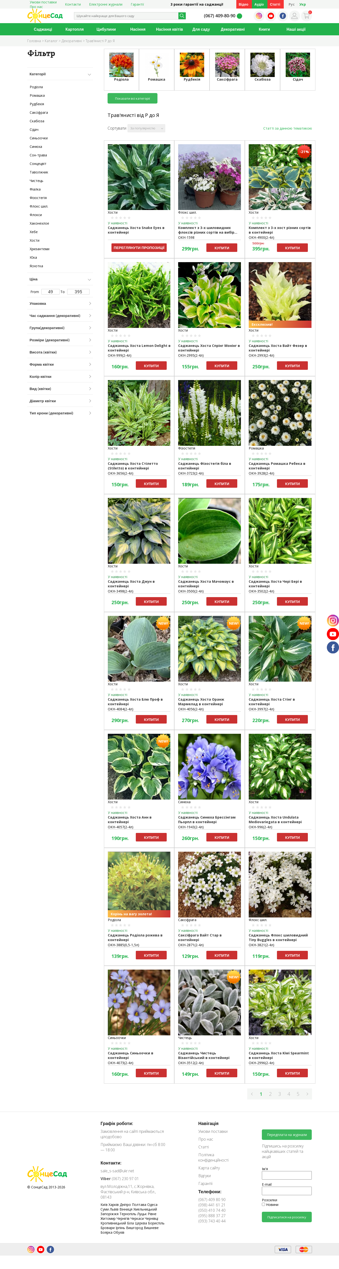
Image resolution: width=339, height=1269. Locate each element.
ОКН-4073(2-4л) (120, 1062)
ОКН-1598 (186, 237)
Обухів (118, 1232)
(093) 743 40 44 (212, 1221)
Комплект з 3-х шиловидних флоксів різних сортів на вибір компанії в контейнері (206, 230)
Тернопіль (128, 1214)
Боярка (107, 1232)
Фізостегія (38, 197)
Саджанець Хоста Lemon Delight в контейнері (139, 348)
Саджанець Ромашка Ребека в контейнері (277, 465)
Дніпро (126, 1204)
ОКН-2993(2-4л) (261, 355)
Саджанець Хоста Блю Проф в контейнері (135, 701)
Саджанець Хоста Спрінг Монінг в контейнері (209, 348)
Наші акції (296, 29)
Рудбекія (37, 104)
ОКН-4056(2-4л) (191, 709)
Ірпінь (121, 1227)
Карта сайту (209, 1168)
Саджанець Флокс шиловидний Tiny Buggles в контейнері (278, 937)
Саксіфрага (39, 112)
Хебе (34, 231)
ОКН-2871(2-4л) (191, 945)
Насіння (137, 29)
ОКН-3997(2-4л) (261, 709)
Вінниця (126, 1209)
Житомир (109, 1218)
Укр (302, 4)
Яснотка (36, 266)
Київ (105, 1204)
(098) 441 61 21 (212, 1205)
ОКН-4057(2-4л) (120, 827)
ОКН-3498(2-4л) (120, 591)
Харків (114, 1204)
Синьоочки (39, 138)
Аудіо (259, 4)
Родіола (36, 87)
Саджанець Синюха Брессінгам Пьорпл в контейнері (207, 819)
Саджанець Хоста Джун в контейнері (131, 583)
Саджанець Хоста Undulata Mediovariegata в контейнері (275, 819)
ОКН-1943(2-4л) (191, 827)
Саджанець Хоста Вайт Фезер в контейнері (278, 348)
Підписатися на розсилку (286, 1217)
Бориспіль (156, 1223)
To (75, 292)
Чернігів (123, 1218)
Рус (292, 4)
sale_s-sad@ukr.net (117, 1171)
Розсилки (269, 1200)
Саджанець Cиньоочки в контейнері (130, 1055)
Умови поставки (213, 1131)
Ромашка (37, 95)
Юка (33, 257)
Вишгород (135, 1227)
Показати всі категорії (132, 98)
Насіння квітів (169, 29)
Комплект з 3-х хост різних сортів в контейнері (280, 230)
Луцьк (142, 1214)
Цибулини (106, 29)
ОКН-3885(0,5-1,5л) (123, 945)
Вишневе (151, 1227)
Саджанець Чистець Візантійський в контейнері (203, 1055)
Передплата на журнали (287, 1134)
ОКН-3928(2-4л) (261, 473)
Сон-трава (38, 155)
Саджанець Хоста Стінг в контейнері (272, 701)
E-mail (267, 1184)
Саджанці (43, 29)
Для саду (201, 29)
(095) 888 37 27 (212, 1215)
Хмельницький (145, 1209)
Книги (264, 29)
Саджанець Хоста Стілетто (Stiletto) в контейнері (133, 465)
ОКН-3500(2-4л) (191, 591)
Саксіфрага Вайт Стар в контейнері (200, 937)
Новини (270, 1204)
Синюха (36, 146)
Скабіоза (37, 121)
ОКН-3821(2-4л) (261, 945)
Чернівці (151, 1218)
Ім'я (265, 1168)
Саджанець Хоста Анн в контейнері (130, 819)
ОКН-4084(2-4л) (120, 709)
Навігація (208, 1123)
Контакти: (111, 1163)
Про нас (36, 6)
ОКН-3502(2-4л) (261, 591)
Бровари (108, 1227)
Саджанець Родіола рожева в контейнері (135, 937)
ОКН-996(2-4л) (260, 827)
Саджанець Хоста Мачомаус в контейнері (206, 583)
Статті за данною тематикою (287, 128)
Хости (34, 240)
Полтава (139, 1204)
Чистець (36, 180)
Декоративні (233, 29)
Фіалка (35, 189)
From (45, 292)
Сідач (34, 129)
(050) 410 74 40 (212, 1210)
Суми (105, 1209)
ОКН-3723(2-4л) (191, 473)
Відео (243, 4)
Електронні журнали (105, 4)
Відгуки (204, 1175)
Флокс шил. (39, 206)
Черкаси (137, 1218)
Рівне (152, 1214)
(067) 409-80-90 (219, 16)
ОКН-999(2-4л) (119, 355)
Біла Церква (137, 1223)
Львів (114, 1209)
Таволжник (39, 172)
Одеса (152, 1204)
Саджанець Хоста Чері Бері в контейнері (275, 583)
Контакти (73, 4)
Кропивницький (114, 1223)
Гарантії (137, 4)
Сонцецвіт (38, 163)
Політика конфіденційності (213, 1157)
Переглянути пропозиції (139, 247)
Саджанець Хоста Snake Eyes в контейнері (136, 230)
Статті (275, 4)
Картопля (74, 29)
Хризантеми (39, 249)
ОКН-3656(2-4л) (120, 473)
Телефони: (209, 1191)
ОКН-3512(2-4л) (191, 1062)
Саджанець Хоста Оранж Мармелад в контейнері (201, 701)
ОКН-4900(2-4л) (261, 237)
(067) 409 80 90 (212, 1199)
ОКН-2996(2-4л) (261, 1062)
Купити (222, 247)
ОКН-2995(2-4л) (191, 355)
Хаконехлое (39, 223)
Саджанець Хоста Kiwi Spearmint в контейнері (279, 1055)
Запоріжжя (110, 1214)
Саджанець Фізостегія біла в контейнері (204, 465)
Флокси (36, 214)
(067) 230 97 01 (120, 1178)
